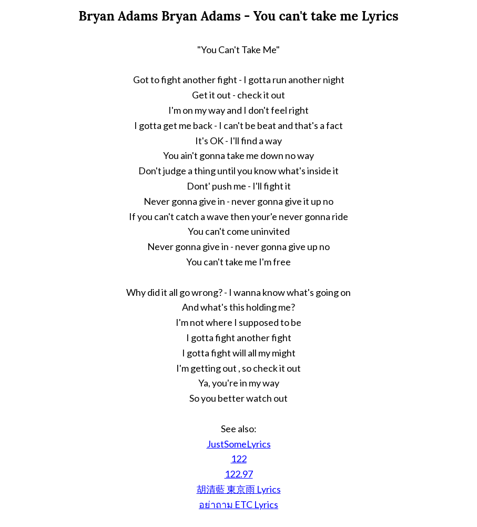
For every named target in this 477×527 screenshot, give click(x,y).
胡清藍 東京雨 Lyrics (239, 489)
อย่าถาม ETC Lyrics (238, 504)
